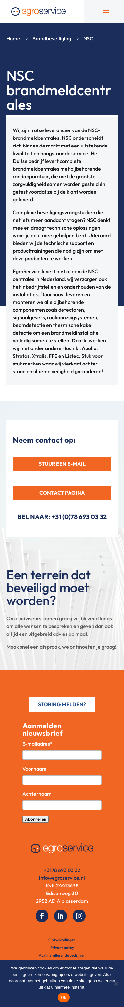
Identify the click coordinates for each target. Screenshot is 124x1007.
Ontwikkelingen (62, 939)
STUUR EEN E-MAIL (62, 463)
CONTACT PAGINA (62, 493)
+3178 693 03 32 (62, 870)
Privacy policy (62, 947)
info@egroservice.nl (62, 878)
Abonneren (35, 819)
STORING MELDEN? (62, 704)
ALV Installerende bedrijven (62, 955)
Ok (63, 997)
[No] (116, 983)
